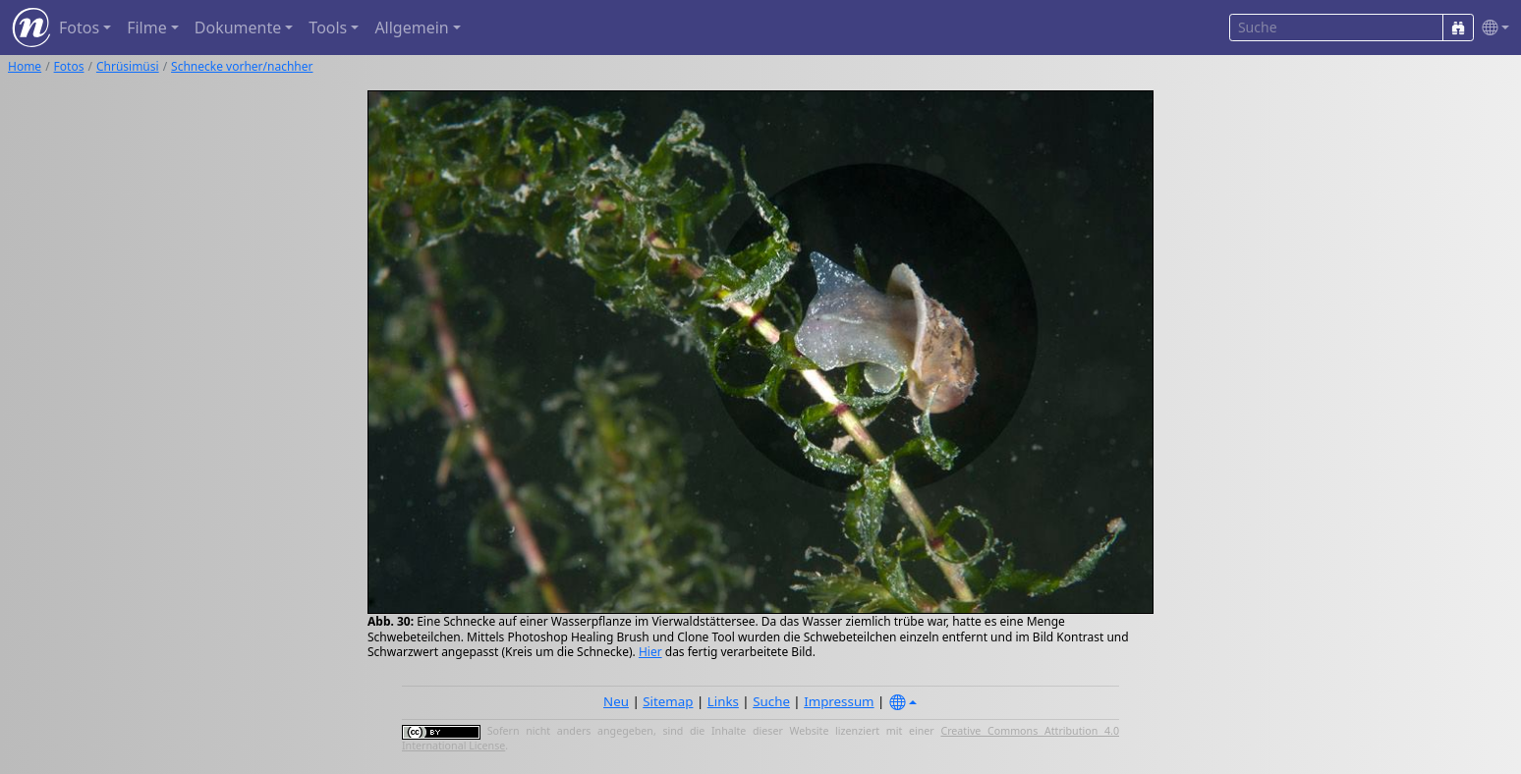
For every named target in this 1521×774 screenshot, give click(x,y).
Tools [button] (328, 27)
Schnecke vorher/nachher (241, 66)
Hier (650, 651)
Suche (771, 701)
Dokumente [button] (238, 27)
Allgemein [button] (411, 27)
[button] (1491, 28)
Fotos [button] (79, 27)
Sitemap (668, 701)
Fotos (69, 66)
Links (723, 701)
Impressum (838, 701)
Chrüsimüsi (127, 66)
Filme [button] (147, 27)
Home (24, 66)
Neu (616, 701)
